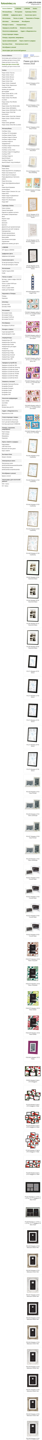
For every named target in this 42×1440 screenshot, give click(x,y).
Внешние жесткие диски (9, 448)
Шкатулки (4, 223)
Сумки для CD (6, 285)
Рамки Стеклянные (7, 197)
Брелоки (4, 225)
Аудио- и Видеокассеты (28, 31)
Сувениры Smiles (31, 12)
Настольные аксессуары (9, 239)
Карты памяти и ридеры (28, 41)
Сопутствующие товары (10, 34)
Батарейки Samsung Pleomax (10, 384)
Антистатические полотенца (10, 420)
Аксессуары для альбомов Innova (11, 58)
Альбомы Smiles (6, 87)
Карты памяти (6, 450)
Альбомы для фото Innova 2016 (11, 60)
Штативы (5, 21)
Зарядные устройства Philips (10, 375)
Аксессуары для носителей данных (14, 50)
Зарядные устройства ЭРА (9, 365)
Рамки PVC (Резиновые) (9, 200)
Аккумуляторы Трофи (8, 357)
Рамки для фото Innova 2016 (10, 62)
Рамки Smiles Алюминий (9, 83)
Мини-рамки (5, 237)
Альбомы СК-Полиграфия (9, 133)
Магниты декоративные (8, 235)
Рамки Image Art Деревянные (10, 195)
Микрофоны (5, 436)
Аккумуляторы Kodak (8, 344)
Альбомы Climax (6, 147)
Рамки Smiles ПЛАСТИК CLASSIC (11, 125)
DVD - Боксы (5, 484)
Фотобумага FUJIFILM (8, 325)
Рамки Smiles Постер (8, 79)
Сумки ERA (5, 281)
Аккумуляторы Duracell (8, 355)
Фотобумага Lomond (9, 47)
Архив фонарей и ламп (8, 334)
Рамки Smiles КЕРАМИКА (9, 108)
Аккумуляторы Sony (7, 350)
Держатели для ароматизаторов (11, 227)
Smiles (35, 8)
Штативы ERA (6, 304)
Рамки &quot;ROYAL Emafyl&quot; (11, 170)
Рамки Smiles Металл (8, 77)
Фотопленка (6, 18)
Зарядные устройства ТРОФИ (10, 373)
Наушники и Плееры (32, 18)
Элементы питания (26, 28)
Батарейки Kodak (7, 390)
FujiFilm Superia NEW (8, 271)
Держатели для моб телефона (10, 229)
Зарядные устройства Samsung (11, 367)
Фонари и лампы (8, 24)
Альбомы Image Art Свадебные (11, 152)
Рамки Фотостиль (7, 181)
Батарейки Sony (6, 392)
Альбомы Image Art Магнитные (10, 145)
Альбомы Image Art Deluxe (9, 137)
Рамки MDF (5, 202)
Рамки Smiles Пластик (8, 73)
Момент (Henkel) (6, 457)
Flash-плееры (6, 432)
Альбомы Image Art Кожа (9, 139)
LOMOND (18, 8)
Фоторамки (18, 12)
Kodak (3, 273)
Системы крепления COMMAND (11, 424)
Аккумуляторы (21, 24)
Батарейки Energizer (7, 388)
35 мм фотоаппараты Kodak (10, 264)
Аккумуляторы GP (7, 340)
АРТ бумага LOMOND (8, 250)
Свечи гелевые (6, 208)
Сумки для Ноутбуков (8, 290)
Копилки (4, 220)
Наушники (5, 298)
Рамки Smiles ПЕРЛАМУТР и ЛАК (11, 110)
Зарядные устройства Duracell (10, 371)
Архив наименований (9, 41)
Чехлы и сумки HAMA (8, 287)
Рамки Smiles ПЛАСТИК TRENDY (11, 116)
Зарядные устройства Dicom (10, 378)
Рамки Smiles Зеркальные (9, 85)
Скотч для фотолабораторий (10, 422)
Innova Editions (7, 8)
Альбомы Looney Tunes (8, 150)
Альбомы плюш (6, 131)
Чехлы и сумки (18, 18)
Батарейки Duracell (7, 386)
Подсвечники (5, 241)
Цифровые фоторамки (8, 256)
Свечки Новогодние (7, 210)
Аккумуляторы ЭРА (7, 359)
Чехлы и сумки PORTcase (9, 283)
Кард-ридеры (5, 444)
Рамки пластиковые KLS (9, 173)
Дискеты (4, 405)
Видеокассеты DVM (7, 413)
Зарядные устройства (9, 28)
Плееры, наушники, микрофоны (13, 37)
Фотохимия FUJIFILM (8, 317)
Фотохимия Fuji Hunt (7, 319)
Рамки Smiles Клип (7, 81)
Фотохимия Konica (7, 315)
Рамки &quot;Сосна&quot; (9, 175)
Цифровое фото (16, 15)
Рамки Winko (5, 168)
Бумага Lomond (6, 476)
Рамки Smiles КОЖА (7, 95)
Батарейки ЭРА (6, 394)
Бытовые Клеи (7, 44)
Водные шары (6, 218)
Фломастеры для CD (8, 407)
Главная (26, 55)
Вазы (3, 216)
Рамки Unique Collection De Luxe (11, 191)
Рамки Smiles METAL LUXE (9, 93)
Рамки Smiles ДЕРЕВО (8, 122)
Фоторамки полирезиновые (9, 214)
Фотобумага (26, 21)
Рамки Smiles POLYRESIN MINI (11, 106)
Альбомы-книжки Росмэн (9, 135)
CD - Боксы (5, 486)
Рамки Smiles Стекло (8, 75)
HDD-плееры (5, 434)
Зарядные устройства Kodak (10, 369)
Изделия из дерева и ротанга (10, 212)
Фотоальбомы (7, 12)
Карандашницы (6, 231)
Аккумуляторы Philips (8, 353)
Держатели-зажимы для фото (10, 243)
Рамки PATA (5, 193)
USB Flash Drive (6, 446)
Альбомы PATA (6, 154)
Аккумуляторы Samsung (9, 342)
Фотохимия (15, 21)
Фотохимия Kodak (7, 313)
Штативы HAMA (6, 306)
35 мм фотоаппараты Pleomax (10, 262)
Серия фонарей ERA (8, 332)
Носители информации (10, 31)
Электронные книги (21, 44)
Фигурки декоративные (8, 233)
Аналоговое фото (30, 15)
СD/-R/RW (5, 403)
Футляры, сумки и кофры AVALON (11, 279)
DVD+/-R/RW (5, 401)
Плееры (4, 296)
